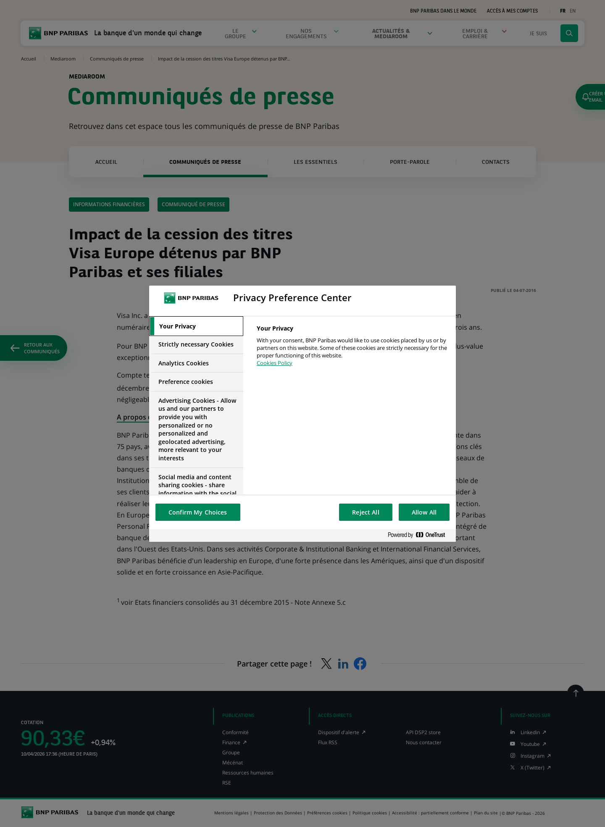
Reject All (365, 512)
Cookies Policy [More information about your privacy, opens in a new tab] (274, 363)
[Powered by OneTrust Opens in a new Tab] (420, 535)
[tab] (196, 326)
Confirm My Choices (197, 512)
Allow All (424, 512)
